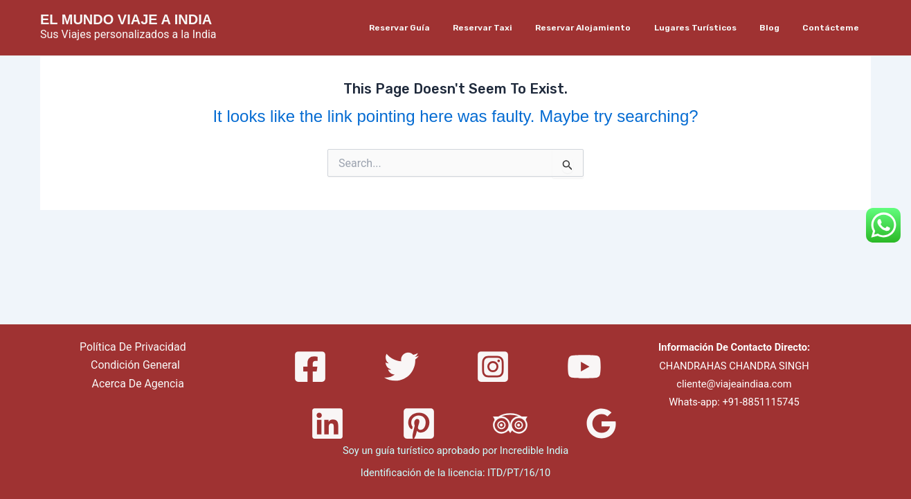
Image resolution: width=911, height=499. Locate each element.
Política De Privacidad (132, 346)
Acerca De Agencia (137, 383)
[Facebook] (310, 366)
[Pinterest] (418, 423)
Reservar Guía (434, 28)
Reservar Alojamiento (605, 28)
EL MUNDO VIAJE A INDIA (126, 19)
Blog (779, 28)
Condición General (136, 365)
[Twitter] (401, 366)
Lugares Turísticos (711, 28)
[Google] (601, 423)
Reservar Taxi (511, 28)
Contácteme (834, 28)
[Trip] (510, 423)
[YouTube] (584, 366)
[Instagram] (492, 366)
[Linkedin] (327, 423)
